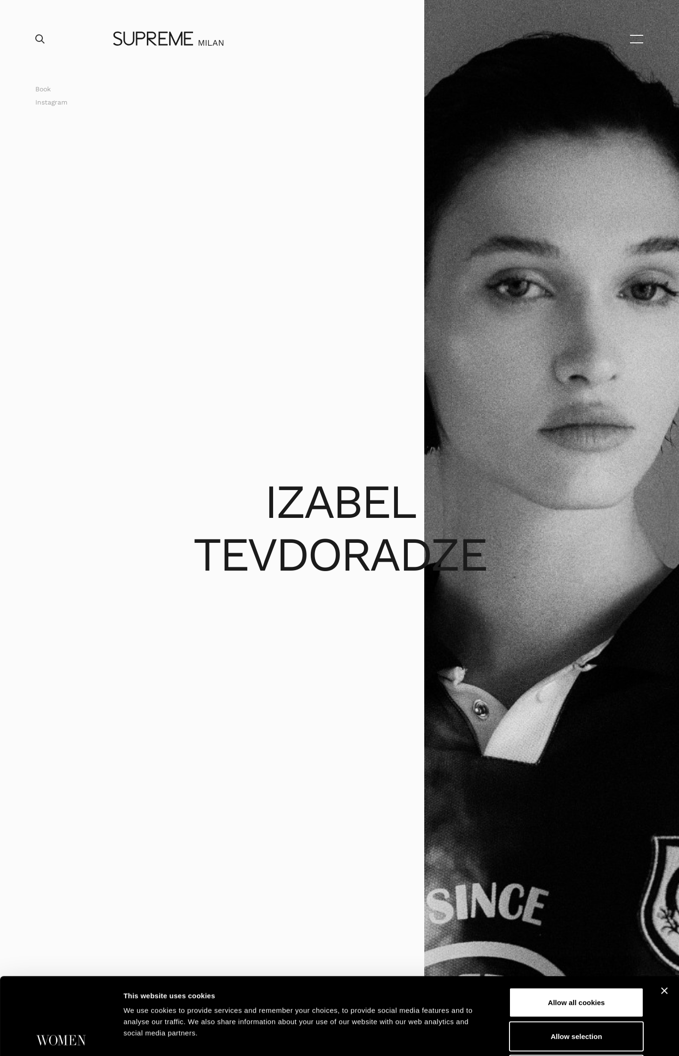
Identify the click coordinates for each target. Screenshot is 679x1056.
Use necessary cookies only (576, 993)
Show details (494, 1037)
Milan (211, 43)
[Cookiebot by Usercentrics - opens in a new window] (61, 1038)
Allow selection (576, 959)
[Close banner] (664, 914)
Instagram (51, 102)
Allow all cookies (576, 925)
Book (43, 89)
